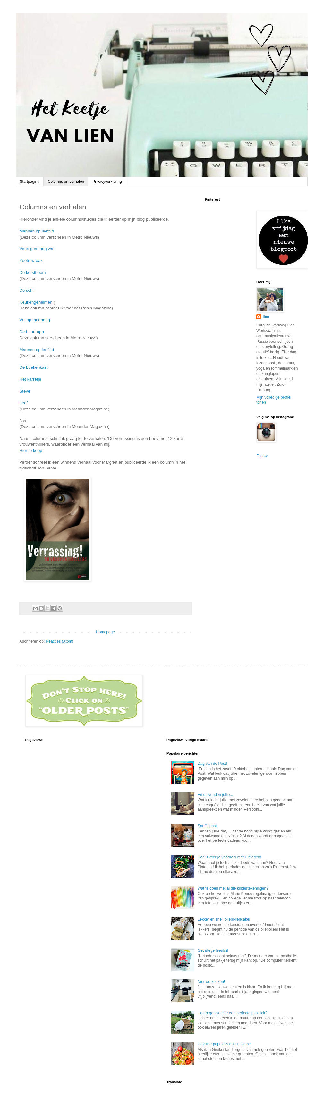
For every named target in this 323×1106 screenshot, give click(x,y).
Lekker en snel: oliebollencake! (224, 919)
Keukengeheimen (36, 302)
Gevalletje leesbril (213, 950)
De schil (27, 290)
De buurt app (32, 331)
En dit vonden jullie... (215, 794)
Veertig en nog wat (37, 248)
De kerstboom (33, 272)
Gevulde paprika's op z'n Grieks (225, 1044)
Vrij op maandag (35, 319)
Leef (24, 403)
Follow (262, 456)
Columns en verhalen (66, 181)
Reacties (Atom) (59, 641)
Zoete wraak (31, 260)
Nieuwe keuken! (211, 981)
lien (266, 317)
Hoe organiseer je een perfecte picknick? (232, 1013)
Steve (25, 391)
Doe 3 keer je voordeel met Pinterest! (229, 857)
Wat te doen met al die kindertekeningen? (233, 888)
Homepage (105, 632)
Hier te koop (31, 450)
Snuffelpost (207, 826)
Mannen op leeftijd (37, 231)
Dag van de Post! (212, 763)
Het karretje (30, 379)
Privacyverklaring (107, 181)
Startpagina (29, 181)
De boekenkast (34, 367)
